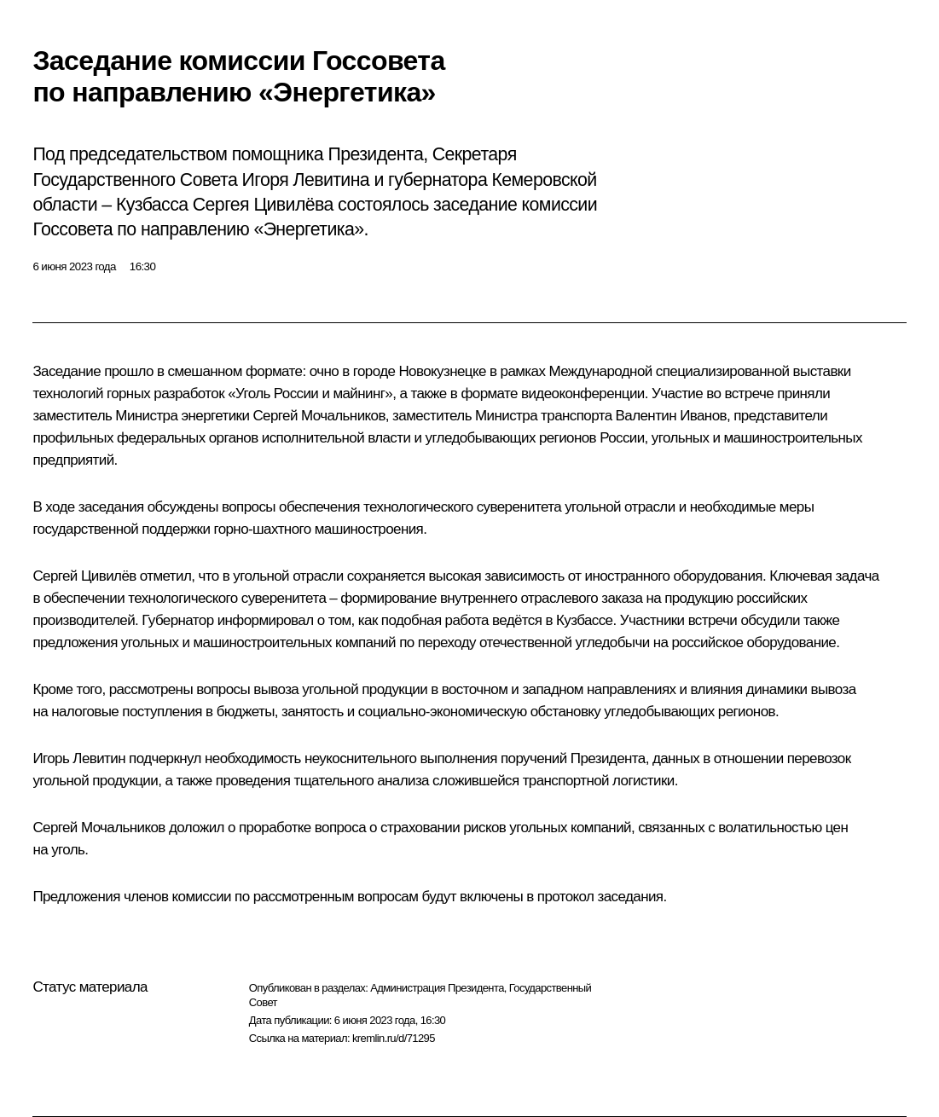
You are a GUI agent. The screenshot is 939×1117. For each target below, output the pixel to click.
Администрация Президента (437, 987)
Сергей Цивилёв (84, 576)
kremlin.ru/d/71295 (393, 1038)
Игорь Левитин (78, 758)
